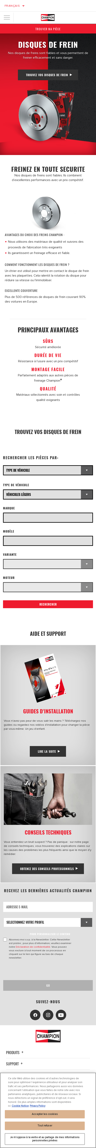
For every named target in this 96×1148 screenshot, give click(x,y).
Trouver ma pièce (48, 29)
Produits (15, 1052)
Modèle (8, 531)
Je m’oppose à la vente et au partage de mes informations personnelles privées (44, 1141)
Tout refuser (44, 1127)
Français (12, 5)
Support (15, 1063)
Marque (9, 508)
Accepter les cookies (45, 1116)
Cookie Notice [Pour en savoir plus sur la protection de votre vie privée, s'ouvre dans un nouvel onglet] (20, 1107)
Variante (10, 554)
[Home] (47, 17)
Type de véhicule (16, 484)
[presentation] (36, 970)
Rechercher (48, 604)
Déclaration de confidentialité (33, 946)
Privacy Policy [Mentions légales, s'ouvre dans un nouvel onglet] (37, 1107)
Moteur (9, 577)
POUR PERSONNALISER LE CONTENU (50, 934)
